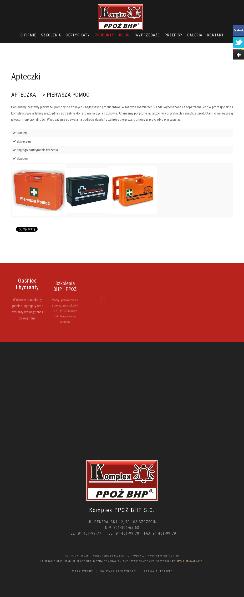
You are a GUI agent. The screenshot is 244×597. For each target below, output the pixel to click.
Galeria (194, 35)
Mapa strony (82, 571)
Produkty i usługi (113, 35)
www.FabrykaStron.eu (163, 555)
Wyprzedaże (147, 35)
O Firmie (28, 35)
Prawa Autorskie (158, 571)
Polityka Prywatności (187, 561)
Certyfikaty (78, 35)
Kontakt (215, 35)
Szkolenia (51, 35)
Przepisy (173, 35)
